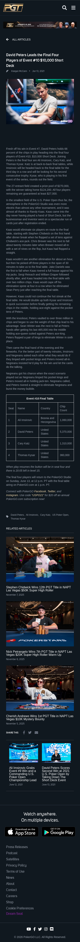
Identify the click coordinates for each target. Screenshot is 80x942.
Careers (11, 896)
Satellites (12, 859)
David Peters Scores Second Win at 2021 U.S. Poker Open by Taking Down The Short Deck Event (56, 774)
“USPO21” (38, 495)
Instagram (12, 495)
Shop (9, 902)
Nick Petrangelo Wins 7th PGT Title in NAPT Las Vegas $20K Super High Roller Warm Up (39, 653)
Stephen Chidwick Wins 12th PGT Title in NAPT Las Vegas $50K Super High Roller (38, 589)
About (10, 884)
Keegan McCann (19, 71)
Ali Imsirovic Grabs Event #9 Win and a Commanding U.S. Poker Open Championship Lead (22, 774)
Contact (11, 890)
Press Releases (17, 847)
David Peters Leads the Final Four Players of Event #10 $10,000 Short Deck (34, 60)
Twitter (51, 491)
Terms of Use (15, 871)
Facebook (40, 491)
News (10, 878)
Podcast (11, 853)
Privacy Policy (16, 865)
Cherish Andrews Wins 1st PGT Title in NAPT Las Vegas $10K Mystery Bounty (39, 717)
